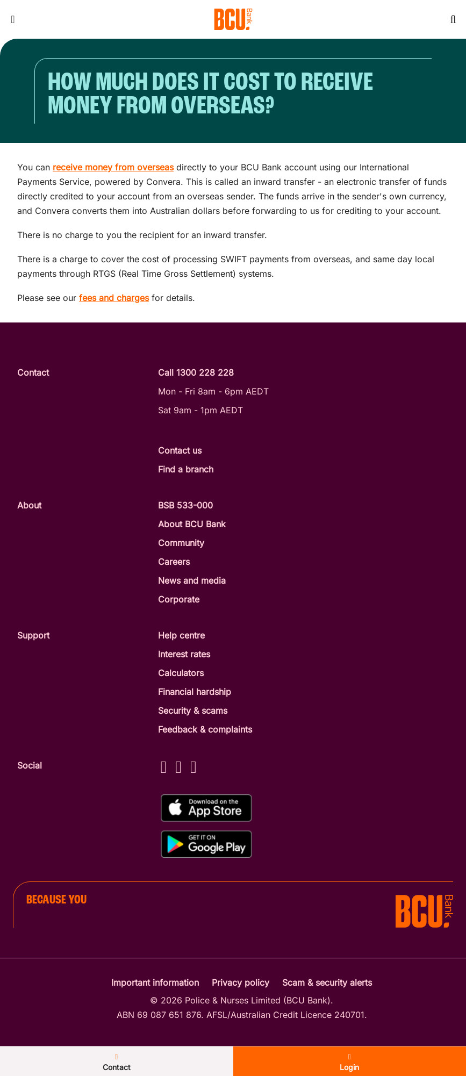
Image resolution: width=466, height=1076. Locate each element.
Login (349, 1062)
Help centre (181, 635)
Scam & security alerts (327, 982)
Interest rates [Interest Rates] (184, 654)
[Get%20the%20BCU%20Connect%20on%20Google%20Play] (206, 844)
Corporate (178, 599)
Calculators (181, 673)
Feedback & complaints (205, 729)
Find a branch (185, 469)
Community (181, 542)
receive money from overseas (113, 167)
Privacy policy (240, 982)
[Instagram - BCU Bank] (178, 766)
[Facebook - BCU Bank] (164, 766)
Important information (155, 982)
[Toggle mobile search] (453, 19)
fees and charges (114, 297)
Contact (117, 1062)
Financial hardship (194, 691)
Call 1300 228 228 (196, 372)
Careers (174, 561)
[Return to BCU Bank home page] (233, 19)
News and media (192, 580)
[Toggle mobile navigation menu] (13, 19)
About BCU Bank (192, 524)
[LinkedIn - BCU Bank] (193, 766)
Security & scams (192, 710)
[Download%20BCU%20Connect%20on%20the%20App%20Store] (206, 808)
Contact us (180, 450)
